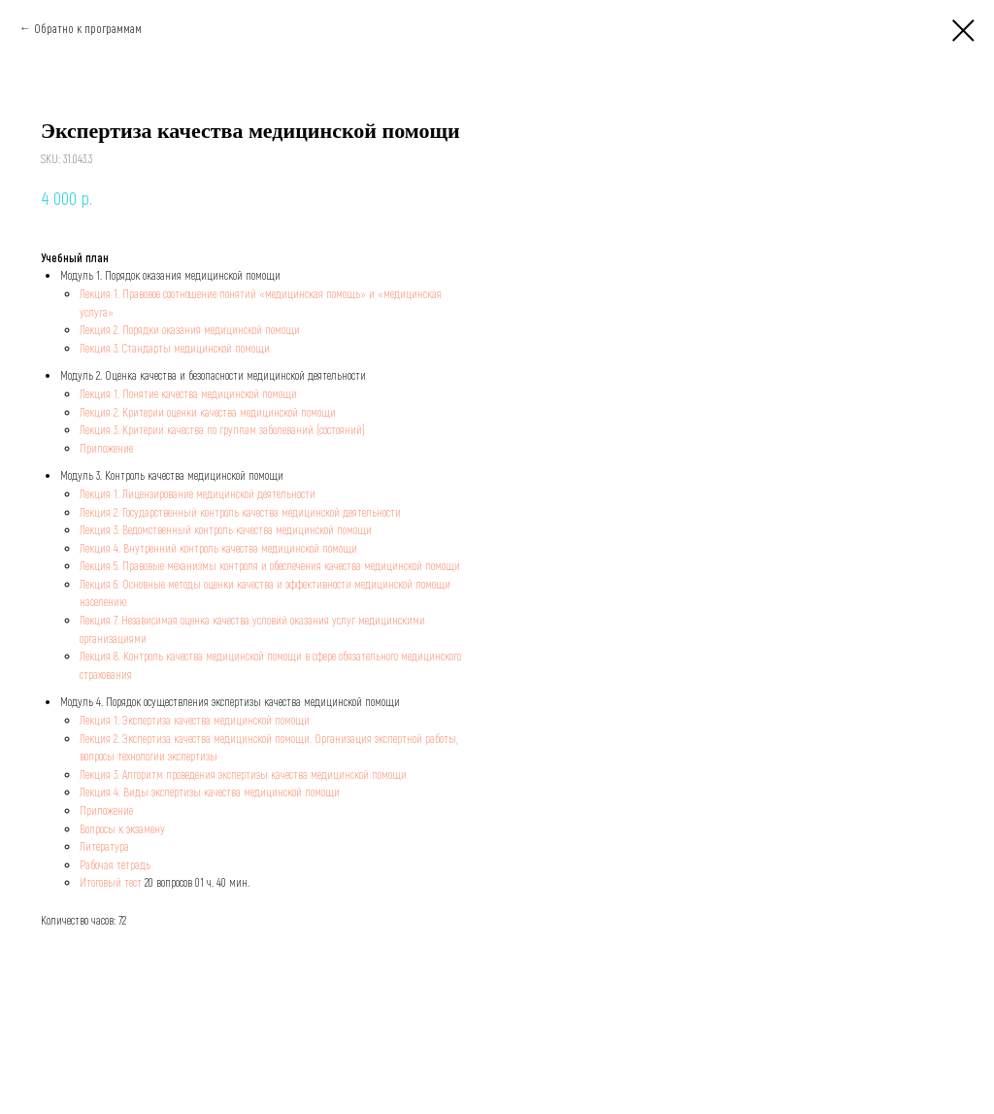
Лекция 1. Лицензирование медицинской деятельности (197, 493)
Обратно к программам (88, 28)
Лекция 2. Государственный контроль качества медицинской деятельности (240, 512)
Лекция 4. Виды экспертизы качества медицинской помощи (210, 791)
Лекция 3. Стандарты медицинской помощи (175, 347)
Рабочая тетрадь (115, 864)
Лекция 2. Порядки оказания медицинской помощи (190, 329)
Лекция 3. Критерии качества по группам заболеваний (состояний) (222, 429)
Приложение (106, 448)
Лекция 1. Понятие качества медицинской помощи (188, 393)
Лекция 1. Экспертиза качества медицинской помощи (195, 719)
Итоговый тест (111, 882)
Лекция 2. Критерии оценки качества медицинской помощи (208, 412)
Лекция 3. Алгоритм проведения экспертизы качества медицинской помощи (243, 774)
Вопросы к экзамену (122, 828)
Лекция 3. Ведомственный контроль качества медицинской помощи (226, 529)
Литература (104, 846)
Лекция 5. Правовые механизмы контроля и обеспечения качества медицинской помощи (270, 565)
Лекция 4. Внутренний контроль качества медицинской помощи (218, 548)
